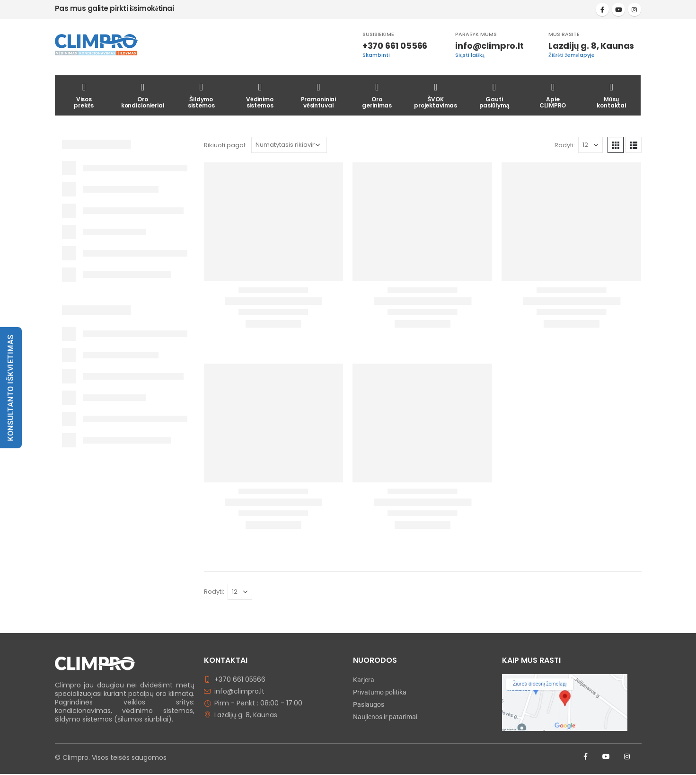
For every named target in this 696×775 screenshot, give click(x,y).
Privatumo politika (379, 692)
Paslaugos (368, 704)
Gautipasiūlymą (494, 94)
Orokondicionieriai (142, 94)
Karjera (363, 680)
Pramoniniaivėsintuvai (318, 94)
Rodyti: (565, 145)
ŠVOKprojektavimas (435, 94)
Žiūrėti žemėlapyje (571, 55)
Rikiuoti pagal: (225, 145)
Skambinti (376, 55)
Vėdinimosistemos (259, 94)
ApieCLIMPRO (552, 94)
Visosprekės (84, 94)
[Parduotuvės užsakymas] (289, 145)
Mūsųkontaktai (611, 94)
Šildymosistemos (201, 94)
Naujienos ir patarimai (385, 717)
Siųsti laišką (470, 55)
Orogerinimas (377, 94)
